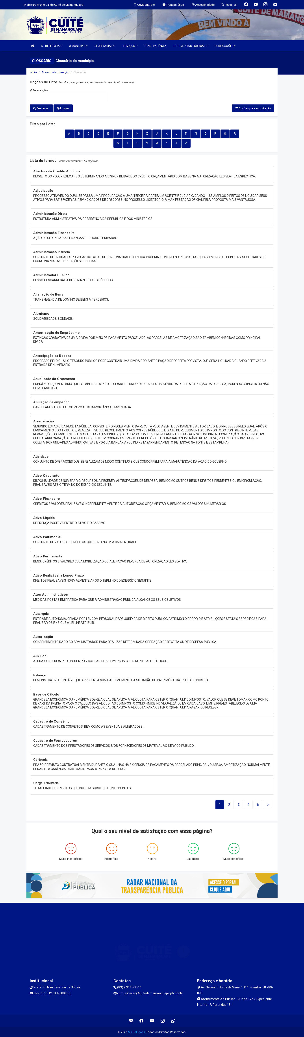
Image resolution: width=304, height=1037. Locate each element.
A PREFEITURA (51, 45)
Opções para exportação (253, 108)
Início (33, 72)
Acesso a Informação (55, 72)
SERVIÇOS (129, 45)
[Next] (258, 804)
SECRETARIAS (105, 45)
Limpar (63, 108)
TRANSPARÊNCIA (155, 45)
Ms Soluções (136, 1031)
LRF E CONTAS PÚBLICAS (190, 45)
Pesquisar (41, 108)
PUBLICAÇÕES (225, 45)
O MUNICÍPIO (78, 45)
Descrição (39, 90)
